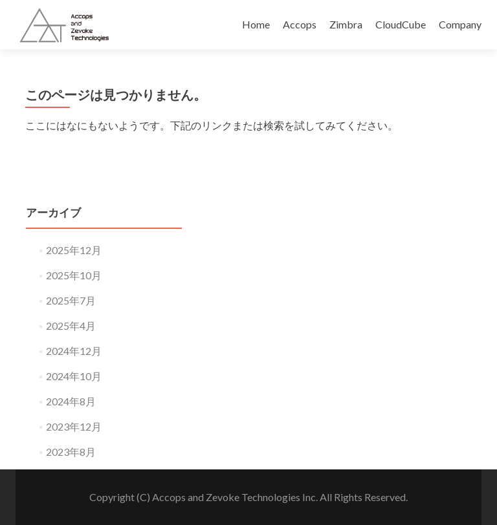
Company (460, 24)
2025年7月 (71, 300)
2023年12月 (74, 426)
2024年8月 (71, 401)
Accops (299, 24)
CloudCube (400, 24)
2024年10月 (74, 376)
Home (256, 24)
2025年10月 (74, 275)
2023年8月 (71, 451)
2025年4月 (71, 325)
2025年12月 (74, 250)
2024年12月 (74, 351)
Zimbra (345, 24)
